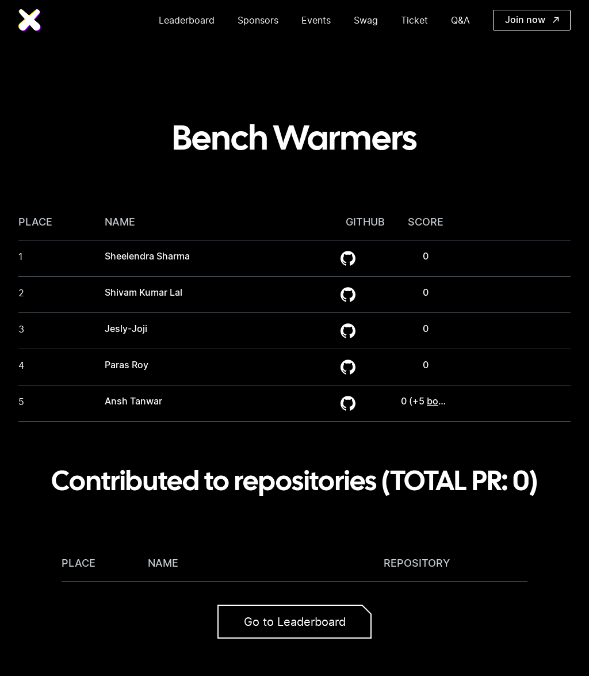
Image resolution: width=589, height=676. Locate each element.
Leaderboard (187, 20)
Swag (366, 20)
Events (316, 20)
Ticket (414, 20)
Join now (532, 20)
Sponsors (258, 20)
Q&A (460, 20)
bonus (441, 401)
